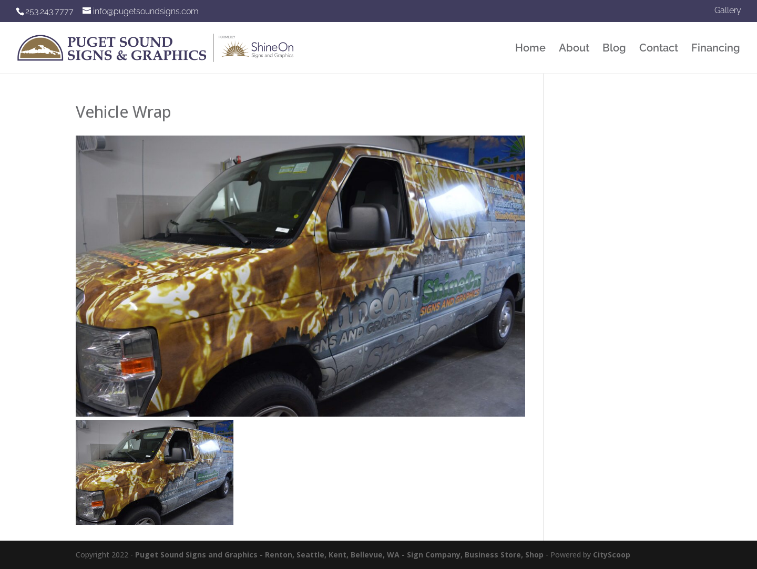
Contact (658, 49)
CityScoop (611, 555)
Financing (715, 49)
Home (530, 49)
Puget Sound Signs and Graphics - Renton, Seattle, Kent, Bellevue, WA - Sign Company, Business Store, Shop (339, 555)
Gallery (727, 10)
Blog (614, 49)
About (574, 49)
